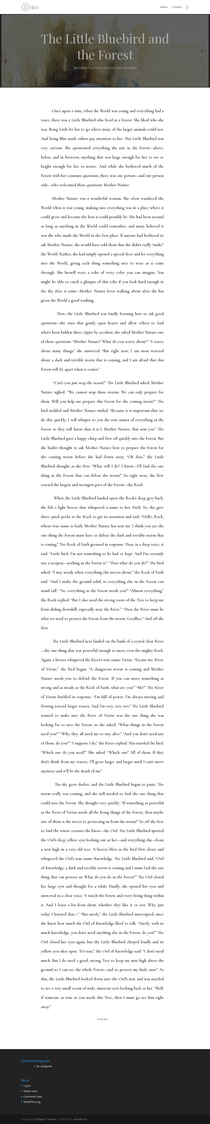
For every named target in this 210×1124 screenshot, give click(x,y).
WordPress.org (32, 1101)
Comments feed (33, 1096)
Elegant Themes (46, 1119)
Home (163, 7)
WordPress (80, 1119)
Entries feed (30, 1091)
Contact (177, 7)
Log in (27, 1085)
